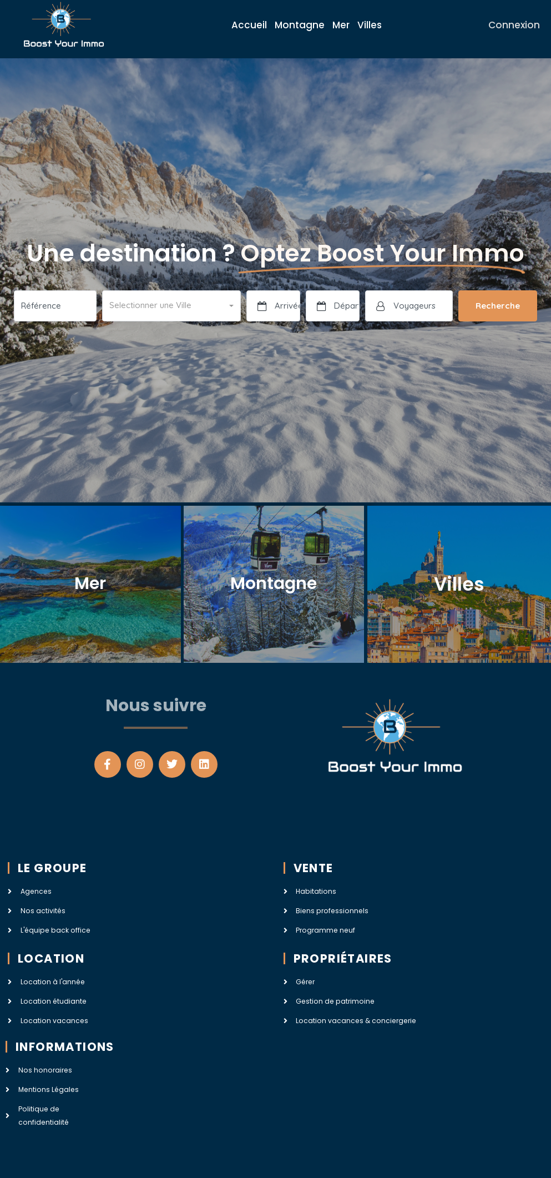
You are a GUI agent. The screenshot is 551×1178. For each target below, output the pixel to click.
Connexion (514, 25)
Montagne (300, 25)
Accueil (249, 25)
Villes (369, 25)
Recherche (498, 305)
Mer (341, 25)
